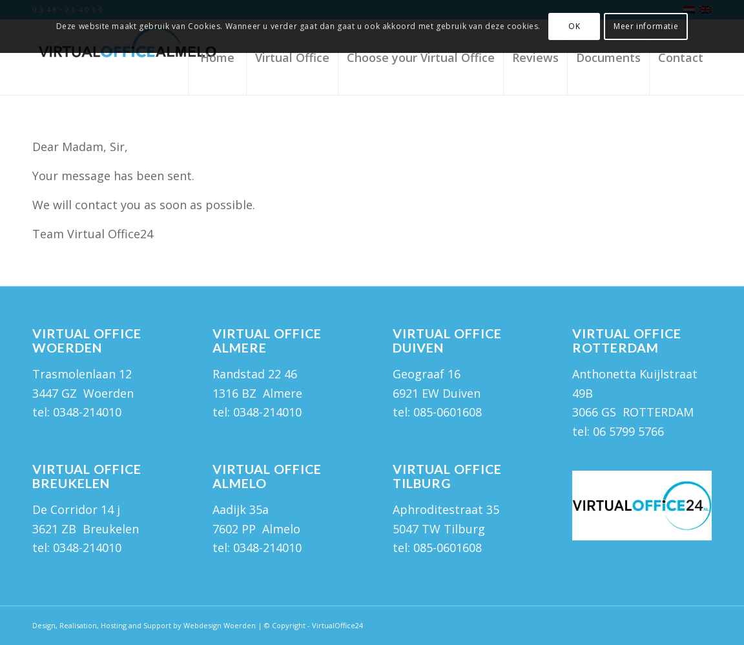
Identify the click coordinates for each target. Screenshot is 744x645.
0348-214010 (87, 412)
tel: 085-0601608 (437, 412)
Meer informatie (646, 26)
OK (574, 26)
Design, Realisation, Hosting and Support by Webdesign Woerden (144, 625)
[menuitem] (217, 57)
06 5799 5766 (628, 431)
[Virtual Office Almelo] (129, 57)
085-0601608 (447, 547)
